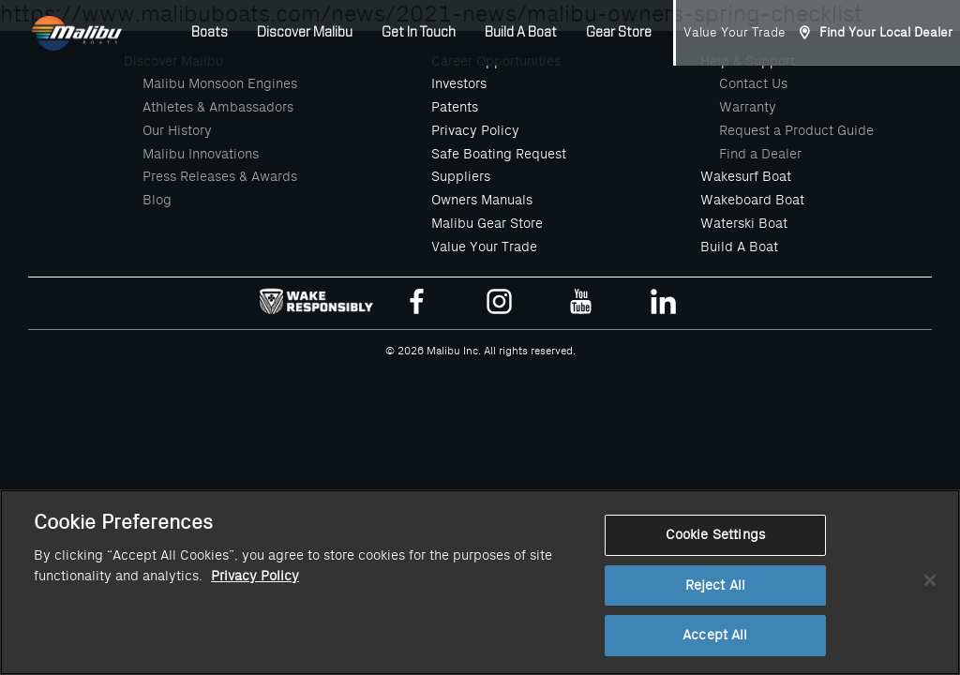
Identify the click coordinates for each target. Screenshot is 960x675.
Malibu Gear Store (487, 223)
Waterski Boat (744, 223)
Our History (177, 130)
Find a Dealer (760, 153)
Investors (459, 83)
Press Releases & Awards (219, 176)
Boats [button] (209, 32)
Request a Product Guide (796, 130)
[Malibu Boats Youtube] (580, 305)
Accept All (714, 650)
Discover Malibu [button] (304, 32)
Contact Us (753, 83)
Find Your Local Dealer (885, 32)
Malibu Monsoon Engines (219, 83)
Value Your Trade (734, 32)
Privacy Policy (475, 130)
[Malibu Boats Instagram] (499, 305)
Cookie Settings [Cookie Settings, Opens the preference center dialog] (715, 550)
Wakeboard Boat (752, 199)
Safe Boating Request (498, 153)
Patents (454, 106)
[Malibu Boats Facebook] (416, 305)
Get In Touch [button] (419, 32)
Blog (157, 199)
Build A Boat (521, 32)
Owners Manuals (481, 199)
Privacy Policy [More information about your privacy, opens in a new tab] (255, 591)
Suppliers (460, 176)
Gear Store (619, 32)
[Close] (930, 594)
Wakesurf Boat (745, 176)
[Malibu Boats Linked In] (663, 305)
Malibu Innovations (200, 153)
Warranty (747, 106)
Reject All (715, 599)
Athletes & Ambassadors (217, 106)
